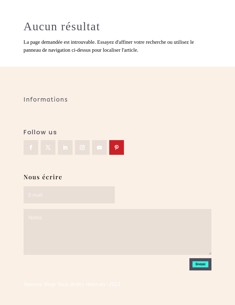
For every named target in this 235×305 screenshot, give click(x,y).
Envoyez (200, 264)
